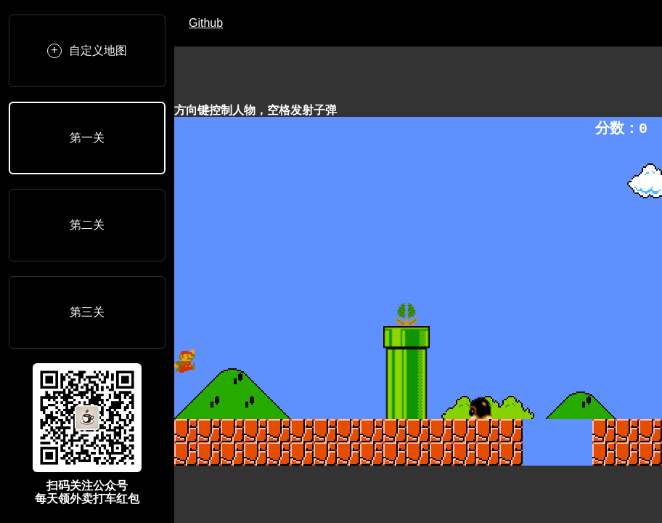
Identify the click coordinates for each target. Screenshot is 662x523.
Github (206, 23)
